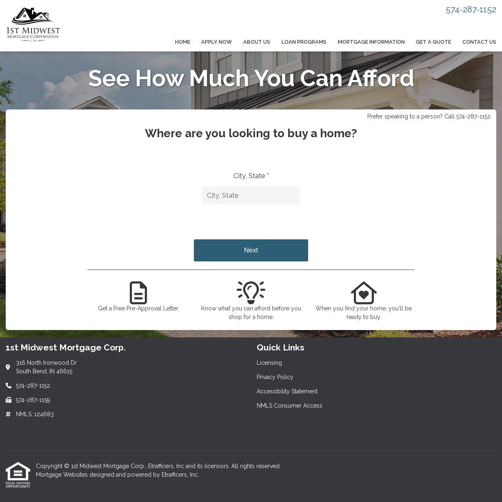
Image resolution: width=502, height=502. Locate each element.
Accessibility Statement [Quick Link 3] (287, 391)
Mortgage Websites (62, 474)
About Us (256, 42)
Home (182, 42)
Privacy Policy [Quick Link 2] (275, 377)
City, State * (251, 176)
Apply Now (216, 42)
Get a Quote (433, 42)
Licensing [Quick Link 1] (269, 362)
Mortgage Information (371, 42)
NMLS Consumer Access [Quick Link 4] (289, 405)
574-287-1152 (471, 9)
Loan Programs (304, 42)
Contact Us (479, 42)
